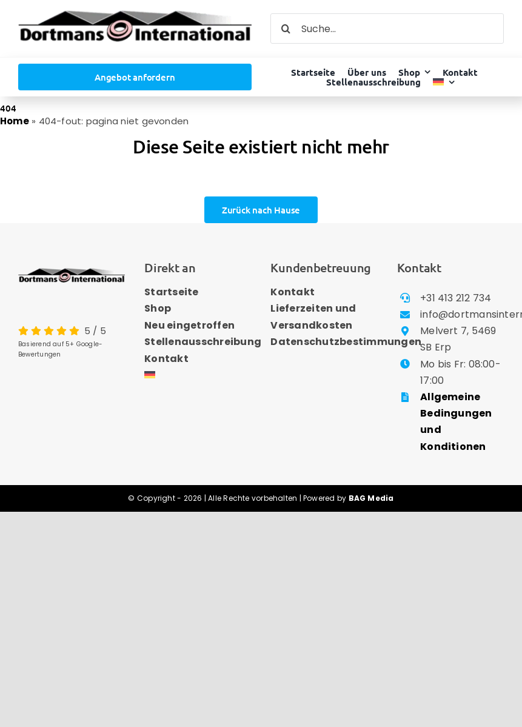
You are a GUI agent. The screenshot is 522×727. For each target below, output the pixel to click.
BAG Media (371, 498)
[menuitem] (444, 82)
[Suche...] (387, 28)
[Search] (285, 28)
